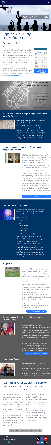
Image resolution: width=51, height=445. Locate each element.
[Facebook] (42, 439)
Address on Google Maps (9, 439)
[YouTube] (45, 439)
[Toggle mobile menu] (48, 2)
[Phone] (38, 439)
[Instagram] (38, 442)
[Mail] (45, 442)
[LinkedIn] (42, 442)
